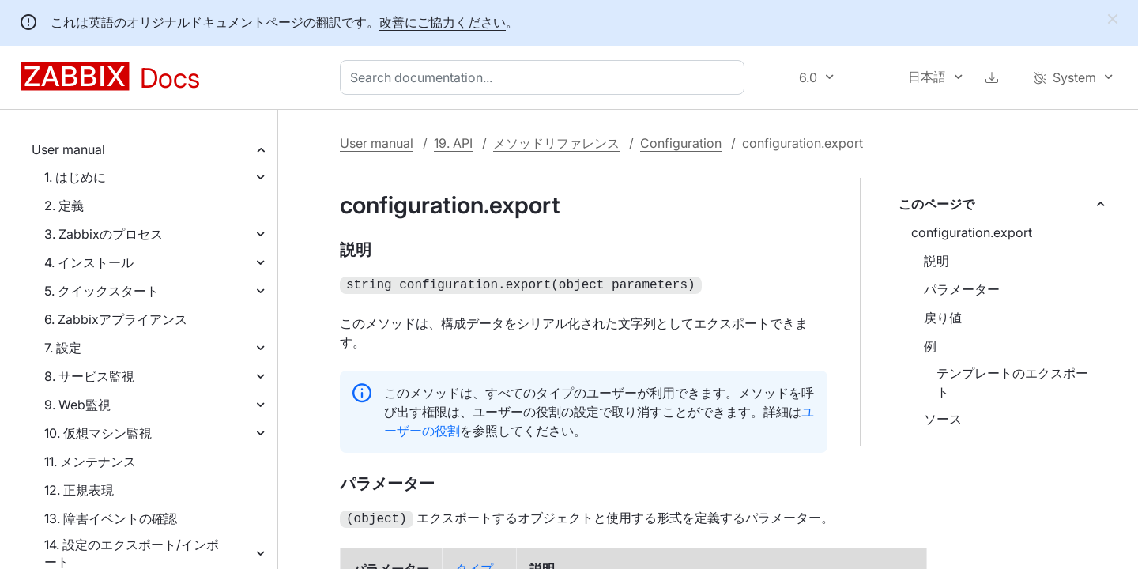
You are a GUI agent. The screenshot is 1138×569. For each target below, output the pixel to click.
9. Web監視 (77, 405)
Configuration (681, 143)
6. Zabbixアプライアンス (115, 319)
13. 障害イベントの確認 (110, 518)
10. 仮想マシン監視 (98, 433)
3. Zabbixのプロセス (103, 234)
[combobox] (545, 77)
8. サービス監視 (89, 376)
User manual (68, 149)
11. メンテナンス (90, 461)
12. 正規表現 (79, 490)
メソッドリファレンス (556, 143)
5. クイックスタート (101, 291)
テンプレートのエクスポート (1012, 382)
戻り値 (943, 318)
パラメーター (962, 289)
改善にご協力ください (442, 22)
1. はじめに (75, 177)
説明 (936, 261)
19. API (453, 143)
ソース (943, 419)
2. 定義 (64, 205)
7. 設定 (62, 348)
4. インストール (89, 262)
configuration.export (971, 232)
